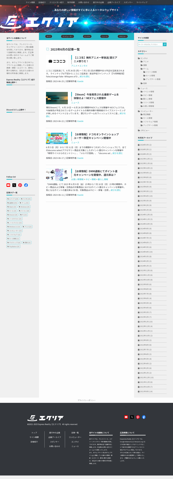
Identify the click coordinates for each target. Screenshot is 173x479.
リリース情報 (154, 72)
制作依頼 (71, 2)
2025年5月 (147, 192)
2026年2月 (147, 150)
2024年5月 (147, 248)
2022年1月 (147, 373)
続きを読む (68, 77)
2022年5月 (147, 359)
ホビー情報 (88, 177)
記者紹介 (42, 2)
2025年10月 (148, 168)
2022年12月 (148, 327)
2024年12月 (148, 215)
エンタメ (81, 66)
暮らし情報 (100, 177)
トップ (36, 433)
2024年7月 (147, 238)
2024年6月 (147, 243)
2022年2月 (147, 369)
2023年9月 (147, 285)
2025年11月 (148, 164)
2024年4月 (147, 252)
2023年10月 (148, 280)
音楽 (148, 84)
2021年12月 (148, 378)
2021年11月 (148, 382)
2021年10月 (148, 387)
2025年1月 (147, 210)
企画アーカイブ (113, 2)
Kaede (77, 82)
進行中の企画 (98, 2)
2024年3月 (147, 257)
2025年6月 (147, 187)
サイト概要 (30, 2)
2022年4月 (147, 364)
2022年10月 (148, 336)
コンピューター (150, 112)
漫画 (148, 65)
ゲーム (149, 69)
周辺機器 (150, 115)
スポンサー (128, 2)
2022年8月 (147, 345)
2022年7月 (147, 350)
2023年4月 (147, 308)
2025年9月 (147, 173)
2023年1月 (147, 322)
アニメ (71, 66)
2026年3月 (147, 145)
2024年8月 (147, 234)
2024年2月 (147, 261)
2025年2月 (147, 206)
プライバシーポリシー (86, 400)
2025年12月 (148, 159)
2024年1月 (147, 266)
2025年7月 (147, 182)
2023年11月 (148, 275)
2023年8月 (147, 289)
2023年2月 (147, 317)
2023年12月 (148, 271)
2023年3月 (147, 313)
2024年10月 (148, 224)
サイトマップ (141, 2)
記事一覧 (78, 433)
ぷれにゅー (148, 131)
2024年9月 (147, 229)
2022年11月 (148, 331)
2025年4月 (147, 196)
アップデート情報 (156, 80)
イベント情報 (151, 92)
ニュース (72, 103)
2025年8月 (147, 178)
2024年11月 (148, 220)
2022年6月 (147, 355)
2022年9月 (147, 341)
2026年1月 (147, 154)
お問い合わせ (83, 2)
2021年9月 (147, 392)
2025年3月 (147, 201)
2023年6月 (147, 299)
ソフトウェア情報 (153, 122)
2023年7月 (147, 294)
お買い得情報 (74, 177)
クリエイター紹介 (56, 2)
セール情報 (153, 76)
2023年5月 (147, 303)
